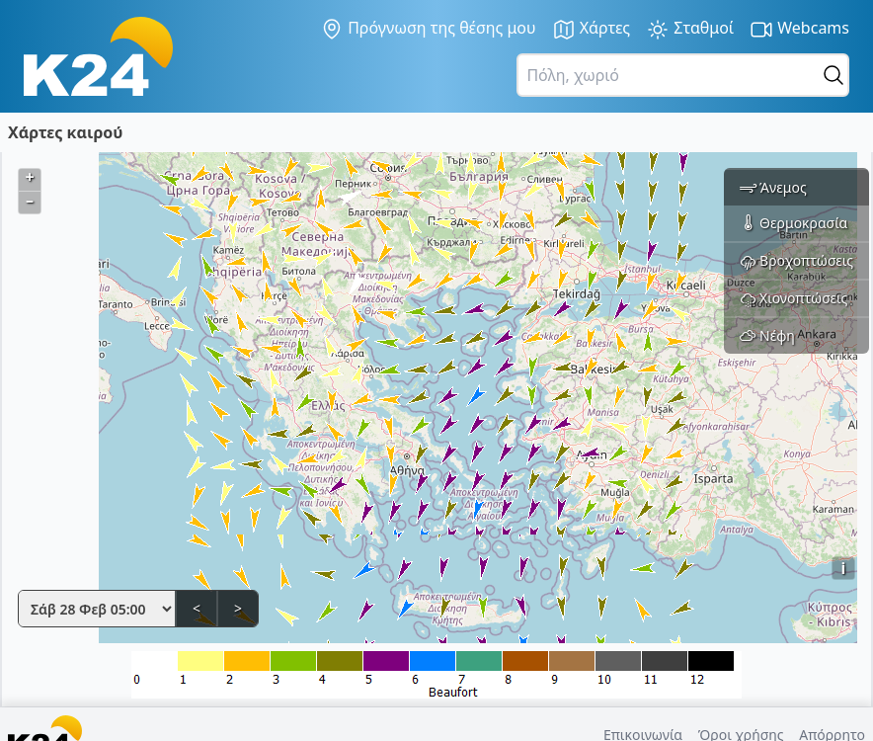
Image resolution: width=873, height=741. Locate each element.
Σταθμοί (690, 29)
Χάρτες (591, 29)
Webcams (799, 29)
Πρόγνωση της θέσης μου (428, 29)
